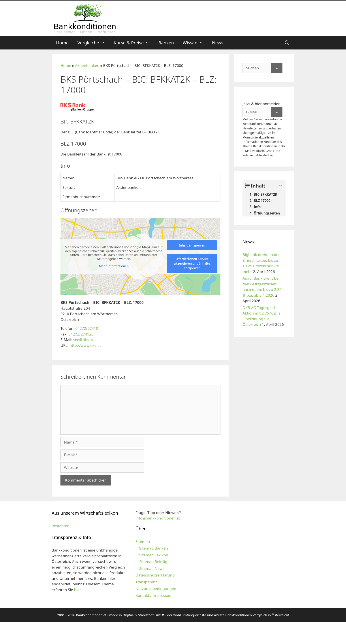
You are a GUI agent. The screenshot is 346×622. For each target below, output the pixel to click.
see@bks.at (83, 339)
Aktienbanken (87, 65)
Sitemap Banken (153, 548)
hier (77, 589)
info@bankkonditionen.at (157, 518)
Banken (166, 43)
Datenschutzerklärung (155, 575)
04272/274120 (80, 334)
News (217, 43)
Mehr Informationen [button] (113, 266)
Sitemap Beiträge (154, 561)
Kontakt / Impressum (154, 595)
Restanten (61, 525)
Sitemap (142, 541)
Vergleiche (93, 42)
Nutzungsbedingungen (155, 588)
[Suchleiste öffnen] (287, 42)
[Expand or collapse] (280, 185)
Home (62, 43)
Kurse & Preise (134, 42)
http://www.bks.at (85, 345)
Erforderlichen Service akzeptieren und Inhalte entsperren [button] (192, 263)
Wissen (195, 42)
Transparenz (146, 581)
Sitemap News (151, 568)
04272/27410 (86, 328)
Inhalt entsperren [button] (192, 245)
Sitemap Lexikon (153, 555)
